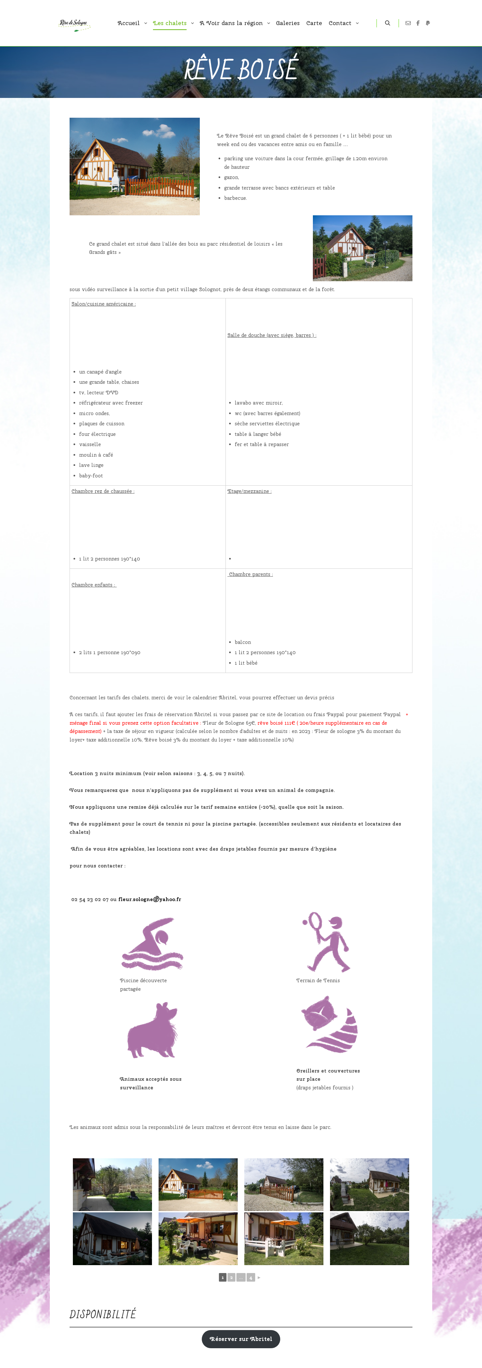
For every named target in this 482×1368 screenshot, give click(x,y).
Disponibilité (103, 1315)
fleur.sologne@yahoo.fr (149, 899)
